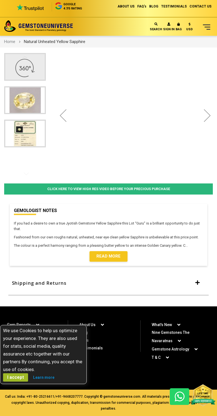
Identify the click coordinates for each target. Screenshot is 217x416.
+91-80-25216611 (40, 397)
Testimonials (91, 348)
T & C (156, 357)
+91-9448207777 (69, 397)
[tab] (108, 283)
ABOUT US (126, 6)
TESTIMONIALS (174, 6)
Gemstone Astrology (170, 349)
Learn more (43, 377)
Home (9, 41)
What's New (162, 324)
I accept (15, 377)
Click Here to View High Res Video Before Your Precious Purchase (108, 189)
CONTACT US (200, 6)
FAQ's (141, 6)
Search (156, 26)
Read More (108, 256)
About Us (87, 324)
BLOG (153, 6)
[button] (189, 27)
